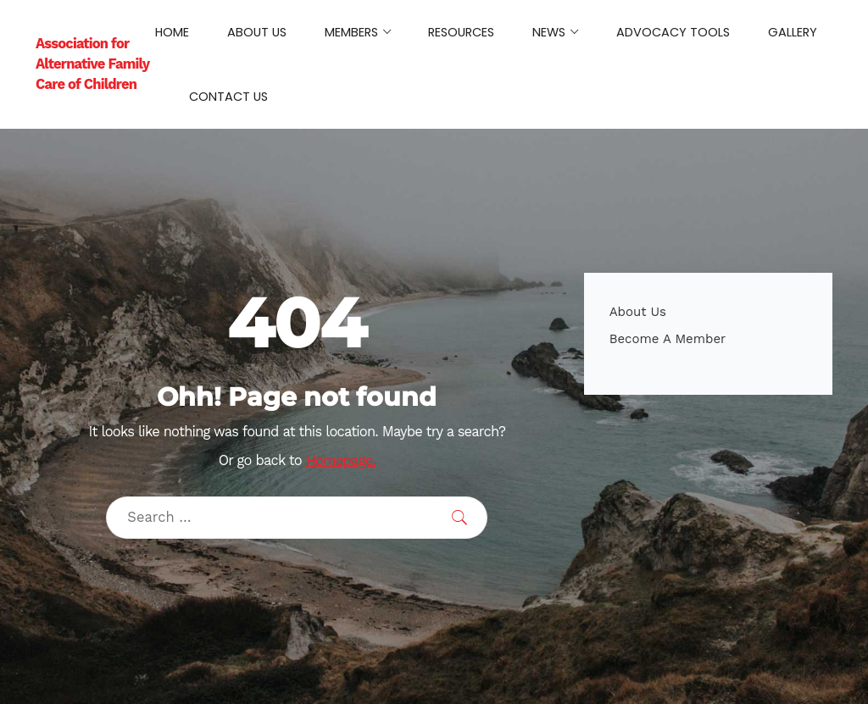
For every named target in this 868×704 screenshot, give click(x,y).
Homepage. (341, 460)
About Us (637, 311)
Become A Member (667, 338)
